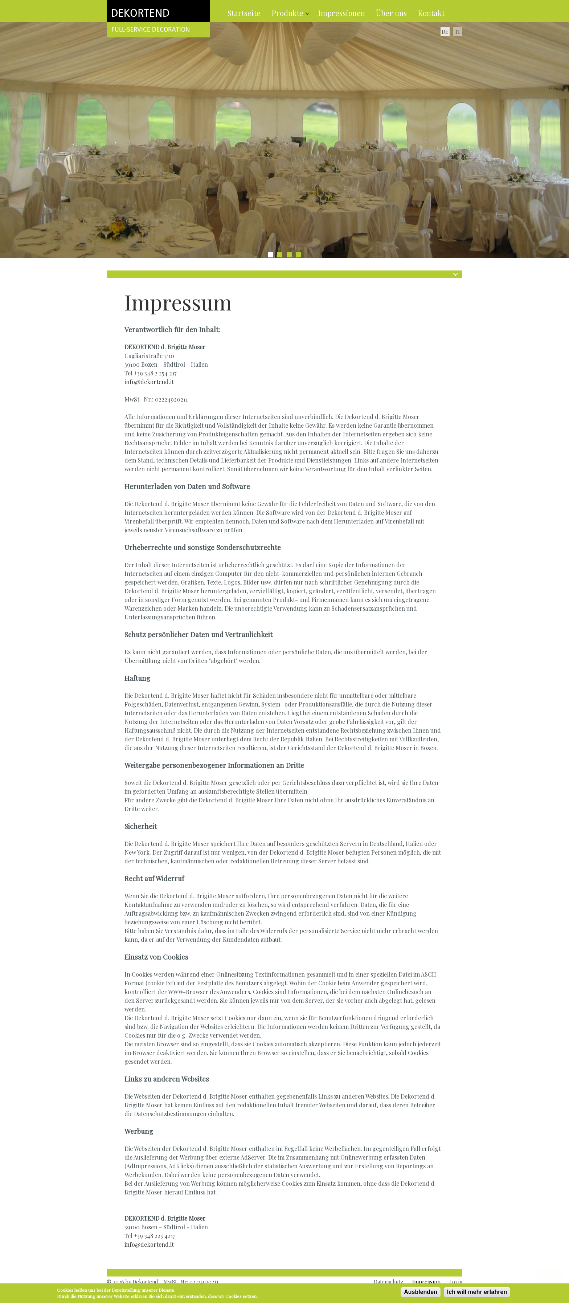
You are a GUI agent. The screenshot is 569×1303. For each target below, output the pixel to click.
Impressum (426, 1281)
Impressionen (341, 13)
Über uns (391, 13)
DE (445, 31)
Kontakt (431, 13)
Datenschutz (389, 1281)
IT (457, 31)
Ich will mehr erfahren (477, 1293)
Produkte (288, 13)
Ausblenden (420, 1293)
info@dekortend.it (149, 382)
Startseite (244, 13)
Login (455, 1281)
